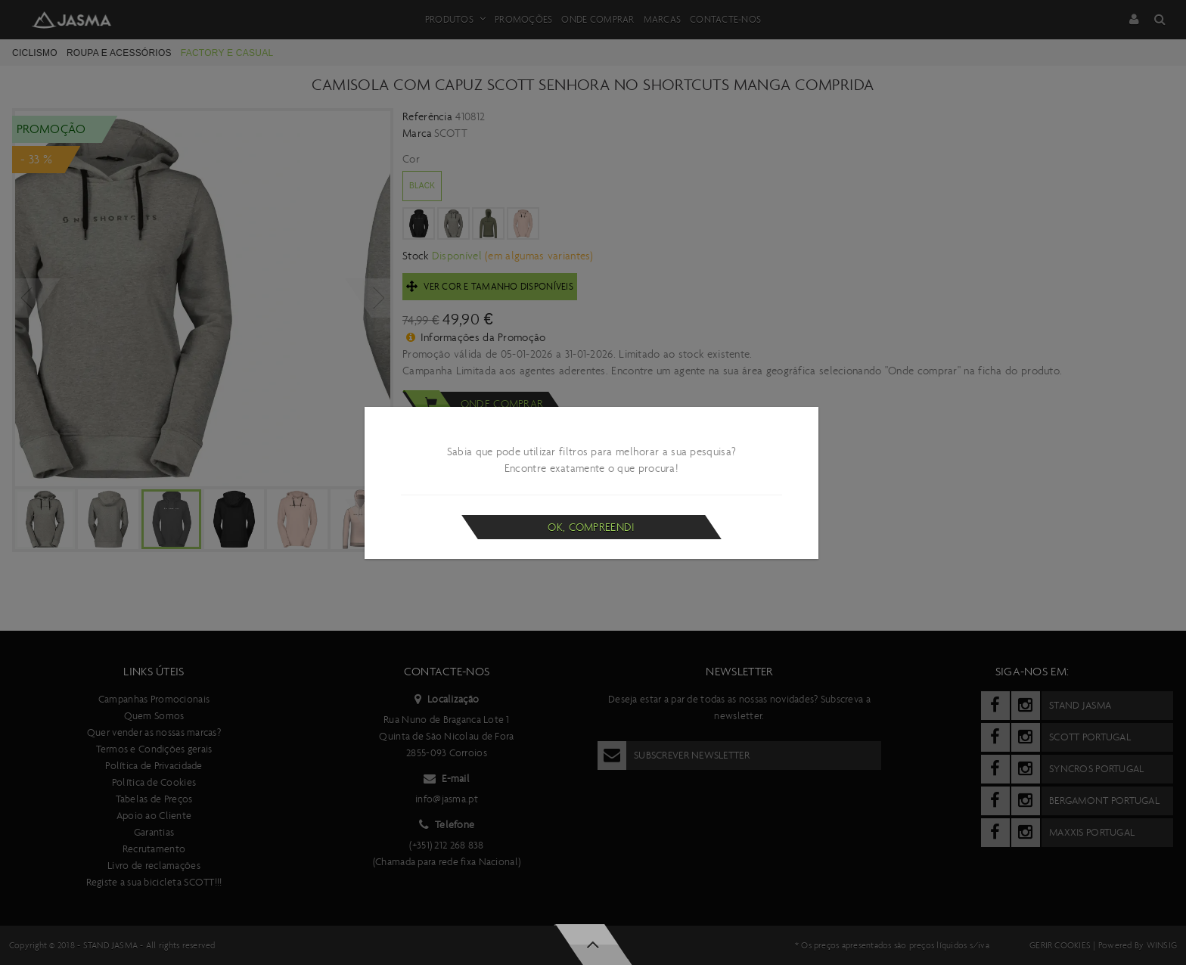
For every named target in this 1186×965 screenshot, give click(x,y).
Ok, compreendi (591, 527)
